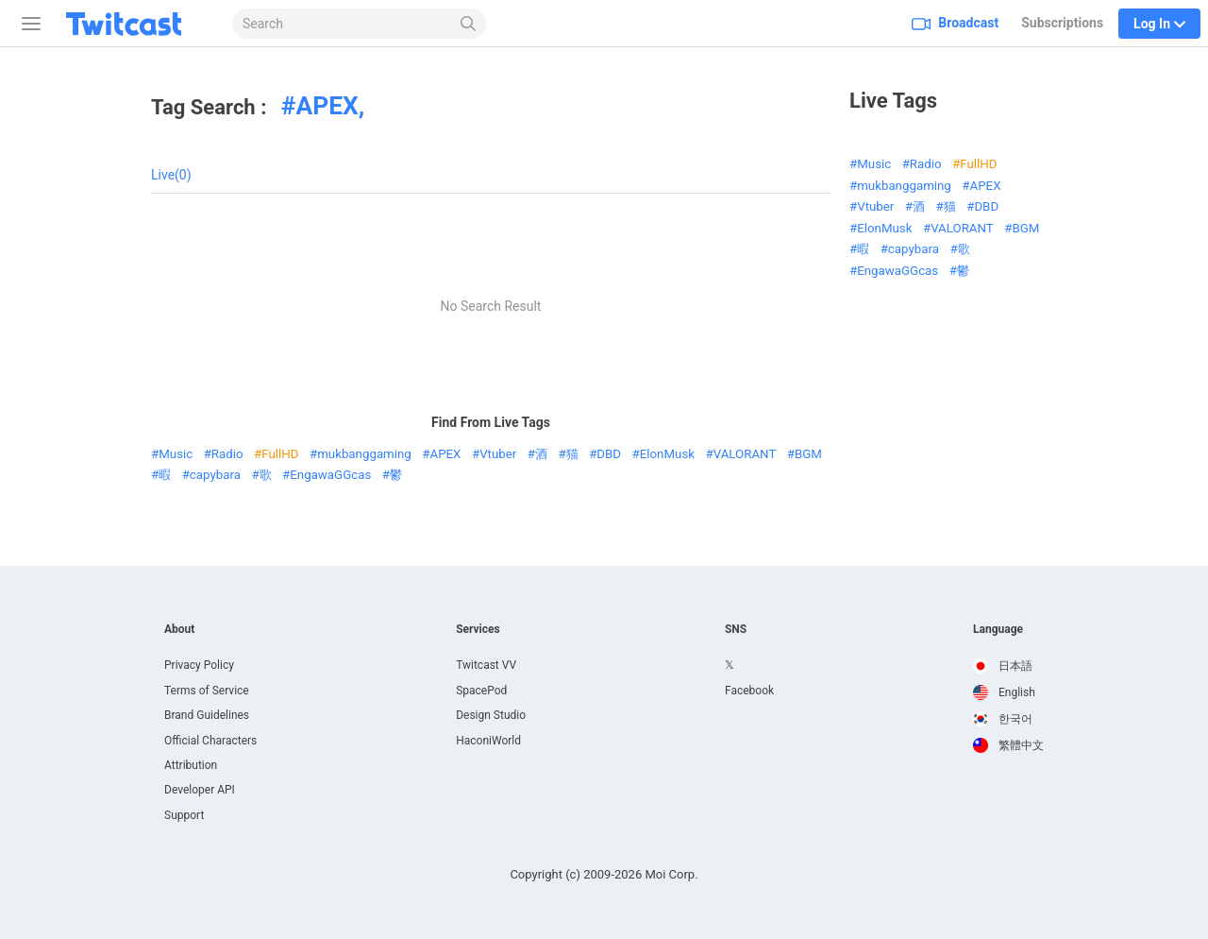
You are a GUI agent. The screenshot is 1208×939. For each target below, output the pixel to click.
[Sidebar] (27, 23)
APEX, (329, 106)
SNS (736, 629)
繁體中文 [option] (1008, 745)
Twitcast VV (486, 665)
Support (184, 815)
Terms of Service (206, 690)
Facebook (749, 690)
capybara (215, 475)
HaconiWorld (488, 740)
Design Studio (491, 715)
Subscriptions (1062, 22)
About (179, 629)
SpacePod (481, 690)
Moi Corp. (671, 874)
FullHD (279, 454)
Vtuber (497, 454)
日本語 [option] (1002, 666)
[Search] (468, 24)
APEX (445, 454)
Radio (227, 454)
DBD (608, 454)
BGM (808, 454)
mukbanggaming (364, 454)
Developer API (199, 789)
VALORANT (745, 454)
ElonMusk (667, 454)
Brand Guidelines (206, 715)
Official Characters (210, 740)
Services (478, 629)
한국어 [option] (1002, 719)
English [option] (1004, 692)
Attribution (190, 765)
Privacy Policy (199, 665)
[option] (1008, 666)
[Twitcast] (139, 24)
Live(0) (171, 174)
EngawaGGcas (330, 475)
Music (176, 454)
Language (998, 629)
